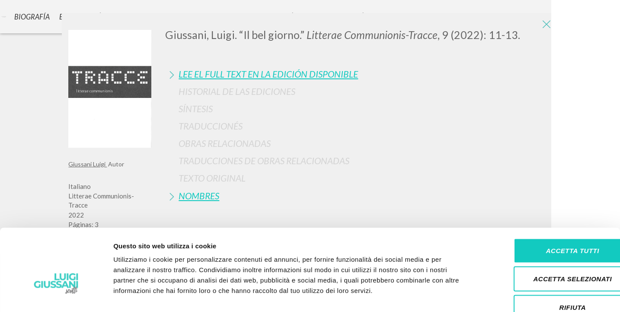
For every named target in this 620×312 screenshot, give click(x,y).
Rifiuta (547, 255)
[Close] (545, 26)
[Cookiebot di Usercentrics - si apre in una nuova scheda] (56, 295)
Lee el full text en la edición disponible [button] (268, 74)
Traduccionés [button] (211, 126)
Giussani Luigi (87, 164)
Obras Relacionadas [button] (225, 143)
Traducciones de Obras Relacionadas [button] (264, 161)
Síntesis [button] (196, 109)
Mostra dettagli (454, 295)
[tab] (358, 74)
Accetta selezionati (547, 227)
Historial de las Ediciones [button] (237, 91)
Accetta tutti (547, 198)
